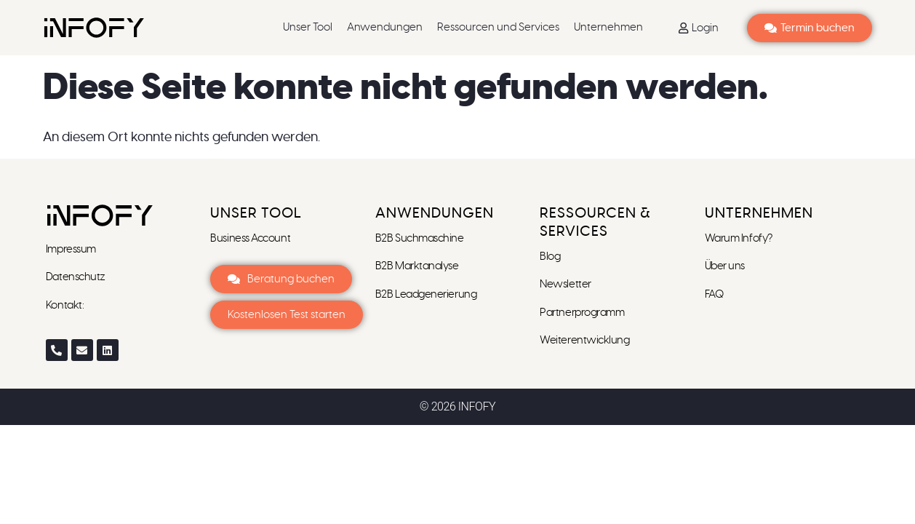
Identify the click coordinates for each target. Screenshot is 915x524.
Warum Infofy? (740, 238)
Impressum (72, 249)
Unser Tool (307, 27)
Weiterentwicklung (584, 340)
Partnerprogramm (582, 312)
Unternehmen (608, 27)
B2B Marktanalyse (417, 266)
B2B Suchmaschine (419, 238)
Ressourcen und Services (498, 27)
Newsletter (566, 284)
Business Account (250, 238)
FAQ (714, 294)
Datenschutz (75, 276)
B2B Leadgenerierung (425, 294)
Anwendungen (385, 27)
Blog (550, 256)
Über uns (725, 266)
